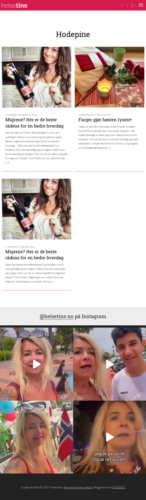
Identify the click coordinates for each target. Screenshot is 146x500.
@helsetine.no (56, 316)
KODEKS (118, 487)
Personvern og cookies (78, 487)
